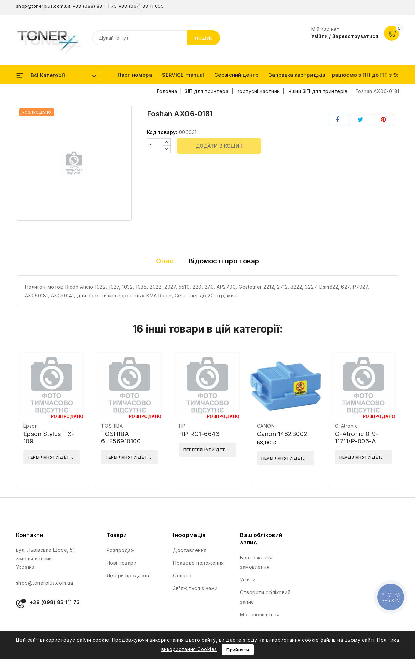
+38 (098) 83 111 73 (94, 6)
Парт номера (135, 75)
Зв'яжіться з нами (195, 588)
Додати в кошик (219, 146)
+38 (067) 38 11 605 (141, 6)
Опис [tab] (165, 261)
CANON (266, 426)
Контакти (29, 535)
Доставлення (190, 550)
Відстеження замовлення (256, 562)
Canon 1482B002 (282, 433)
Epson (30, 426)
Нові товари (122, 563)
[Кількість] (155, 145)
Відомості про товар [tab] (224, 261)
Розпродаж (121, 550)
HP (182, 426)
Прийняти (237, 649)
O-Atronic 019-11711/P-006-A (357, 437)
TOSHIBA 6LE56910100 (121, 437)
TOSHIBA (112, 426)
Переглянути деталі (52, 457)
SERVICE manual (183, 75)
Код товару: (162, 132)
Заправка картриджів (297, 75)
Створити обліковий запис (265, 597)
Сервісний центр (236, 75)
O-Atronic (346, 426)
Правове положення (198, 563)
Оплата (182, 575)
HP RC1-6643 (199, 433)
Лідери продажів (128, 575)
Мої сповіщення (259, 614)
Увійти (247, 579)
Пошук (203, 38)
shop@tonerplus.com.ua (43, 6)
